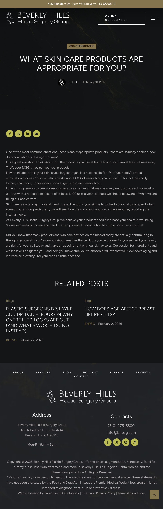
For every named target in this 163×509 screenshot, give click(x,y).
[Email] (36, 134)
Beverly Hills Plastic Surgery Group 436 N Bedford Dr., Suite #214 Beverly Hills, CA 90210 (41, 430)
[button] (121, 18)
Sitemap (88, 493)
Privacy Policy (105, 493)
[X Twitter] (18, 134)
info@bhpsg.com (121, 433)
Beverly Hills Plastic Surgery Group (57, 462)
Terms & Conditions (131, 493)
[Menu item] (18, 373)
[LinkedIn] (27, 134)
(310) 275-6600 (121, 426)
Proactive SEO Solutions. (61, 493)
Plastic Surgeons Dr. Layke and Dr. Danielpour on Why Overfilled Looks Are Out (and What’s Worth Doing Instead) (39, 320)
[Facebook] (9, 134)
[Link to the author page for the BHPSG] (62, 83)
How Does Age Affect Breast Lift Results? (119, 312)
